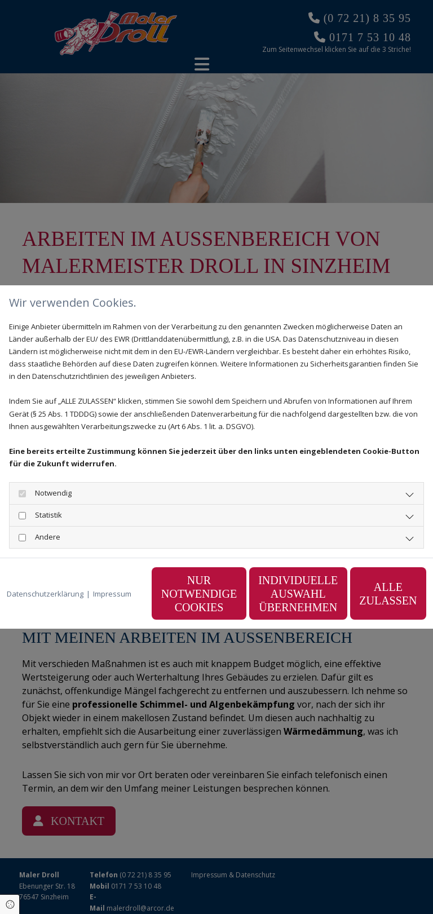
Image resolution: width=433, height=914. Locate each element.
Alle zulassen (374, 600)
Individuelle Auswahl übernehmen (267, 600)
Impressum (112, 565)
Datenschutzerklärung (45, 565)
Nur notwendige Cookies (159, 600)
